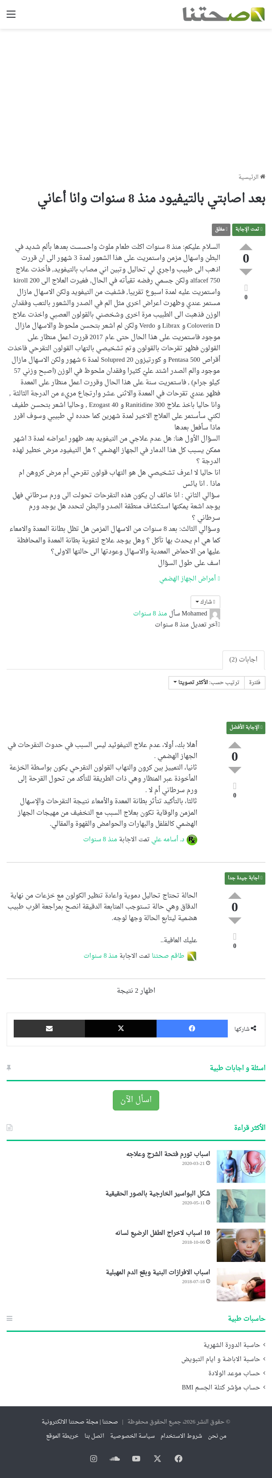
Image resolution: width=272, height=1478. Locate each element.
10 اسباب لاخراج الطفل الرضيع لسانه (162, 1233)
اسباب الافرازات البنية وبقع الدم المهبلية (158, 1273)
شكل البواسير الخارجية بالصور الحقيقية (157, 1194)
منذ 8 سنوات (150, 614)
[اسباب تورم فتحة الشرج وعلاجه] (241, 1166)
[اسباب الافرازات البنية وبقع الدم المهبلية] (241, 1284)
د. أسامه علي (168, 840)
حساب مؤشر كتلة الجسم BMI (221, 1388)
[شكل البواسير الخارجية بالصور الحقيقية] (241, 1206)
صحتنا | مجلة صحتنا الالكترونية (80, 1422)
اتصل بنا (94, 1436)
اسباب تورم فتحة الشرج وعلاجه (168, 1155)
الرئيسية (251, 177)
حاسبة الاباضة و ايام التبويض (220, 1360)
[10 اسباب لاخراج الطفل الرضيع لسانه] (241, 1245)
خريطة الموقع (62, 1436)
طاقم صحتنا (168, 956)
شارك (205, 602)
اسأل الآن (136, 1100)
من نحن (217, 1436)
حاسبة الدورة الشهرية (231, 1345)
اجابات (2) (244, 660)
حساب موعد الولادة (234, 1374)
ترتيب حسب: (206, 683)
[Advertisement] (136, 97)
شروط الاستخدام (181, 1436)
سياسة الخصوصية (132, 1436)
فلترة (255, 683)
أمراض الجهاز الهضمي (189, 579)
